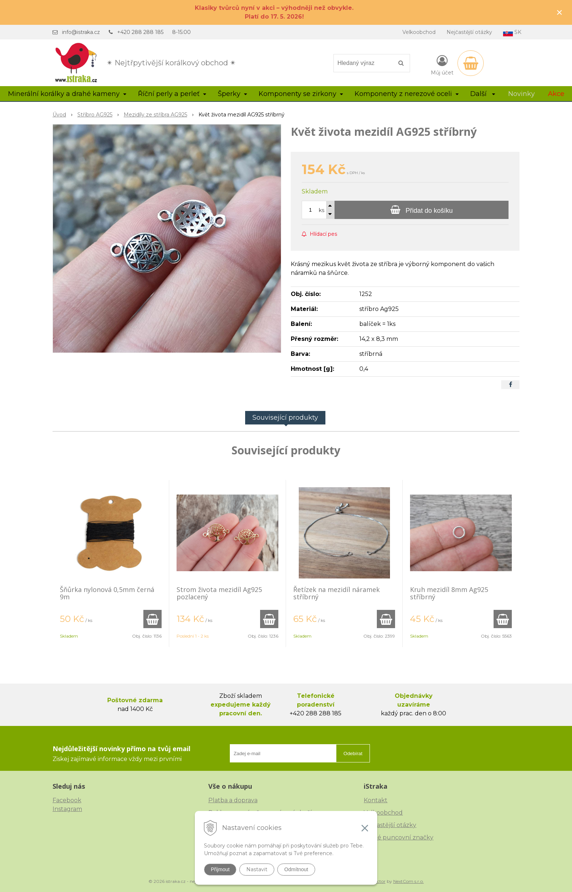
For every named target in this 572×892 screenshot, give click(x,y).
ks (321, 210)
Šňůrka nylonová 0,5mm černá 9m (107, 593)
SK (512, 33)
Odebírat (353, 753)
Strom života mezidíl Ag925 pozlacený (219, 593)
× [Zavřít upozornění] (559, 12)
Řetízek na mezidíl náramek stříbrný (336, 593)
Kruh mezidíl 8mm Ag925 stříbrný (449, 593)
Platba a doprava (233, 800)
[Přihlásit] (442, 65)
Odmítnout (296, 869)
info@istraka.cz (81, 32)
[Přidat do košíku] (422, 210)
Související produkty (285, 418)
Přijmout (220, 869)
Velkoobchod (419, 32)
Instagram (67, 809)
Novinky (521, 94)
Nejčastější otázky (469, 32)
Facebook (67, 800)
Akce (556, 94)
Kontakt (375, 800)
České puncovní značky (398, 837)
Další (482, 94)
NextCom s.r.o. (408, 881)
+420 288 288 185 (140, 32)
